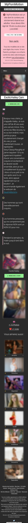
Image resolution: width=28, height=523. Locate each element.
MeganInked (14, 391)
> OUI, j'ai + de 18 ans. (14, 35)
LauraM (15, 426)
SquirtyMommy (10, 192)
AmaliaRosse (14, 444)
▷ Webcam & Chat (13, 275)
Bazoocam (24, 491)
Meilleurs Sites (14, 490)
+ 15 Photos (14, 325)
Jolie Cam (18, 491)
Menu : (5, 71)
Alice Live (12, 491)
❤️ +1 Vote (14, 329)
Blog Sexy (17, 486)
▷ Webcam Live (14, 104)
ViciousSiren (14, 373)
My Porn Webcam (5, 491)
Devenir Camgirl (12, 488)
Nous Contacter (20, 488)
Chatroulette (14, 493)
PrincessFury (14, 462)
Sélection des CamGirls (8, 486)
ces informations (18, 58)
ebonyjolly (14, 355)
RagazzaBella (14, 480)
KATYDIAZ (14, 409)
